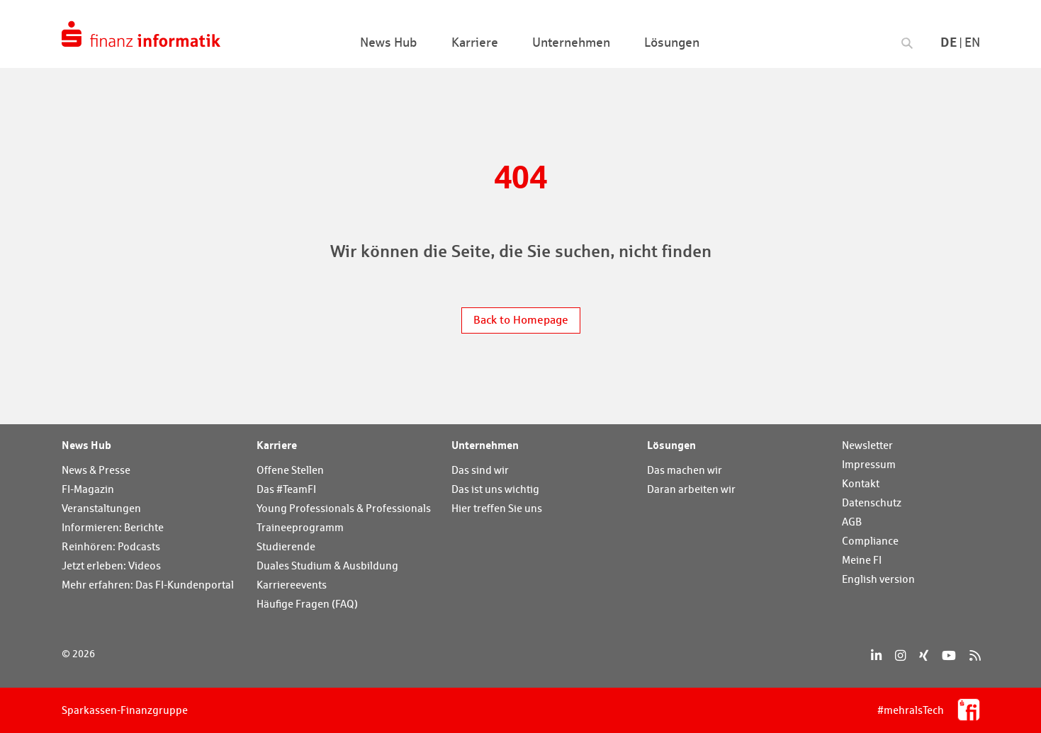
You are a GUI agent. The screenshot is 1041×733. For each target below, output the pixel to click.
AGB (852, 522)
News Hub (86, 444)
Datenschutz (871, 502)
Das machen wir (684, 470)
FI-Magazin (88, 489)
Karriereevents (292, 585)
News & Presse (96, 470)
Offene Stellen (290, 470)
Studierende (286, 546)
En (972, 42)
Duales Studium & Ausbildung (327, 565)
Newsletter (867, 445)
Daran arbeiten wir (691, 489)
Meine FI (862, 560)
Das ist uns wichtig (495, 489)
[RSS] (974, 655)
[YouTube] (949, 655)
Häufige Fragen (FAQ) (307, 604)
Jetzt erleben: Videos (111, 565)
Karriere (277, 444)
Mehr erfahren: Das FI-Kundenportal (148, 585)
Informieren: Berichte (113, 527)
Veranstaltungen (101, 508)
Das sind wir (480, 470)
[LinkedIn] (876, 655)
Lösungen (671, 444)
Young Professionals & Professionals (344, 508)
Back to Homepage (520, 319)
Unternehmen (485, 444)
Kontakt (860, 483)
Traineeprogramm (300, 527)
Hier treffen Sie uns (496, 508)
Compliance (870, 541)
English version (878, 579)
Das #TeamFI (286, 489)
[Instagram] (900, 655)
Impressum (869, 464)
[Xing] (923, 655)
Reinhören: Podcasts (111, 546)
